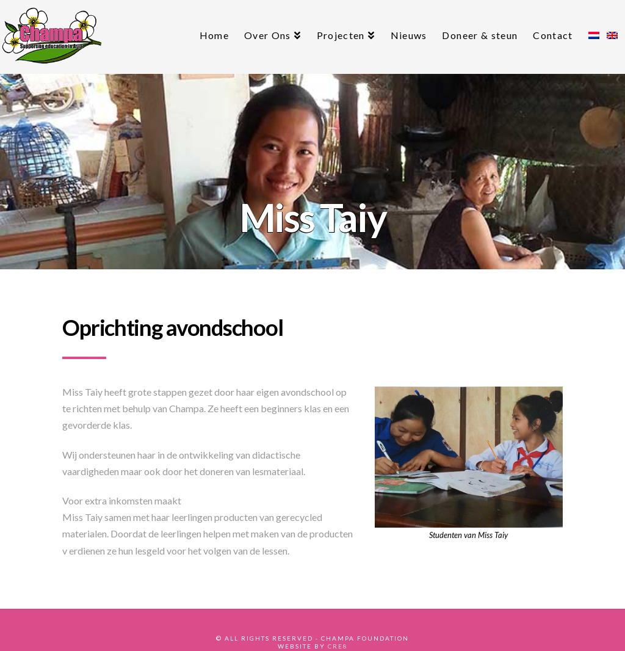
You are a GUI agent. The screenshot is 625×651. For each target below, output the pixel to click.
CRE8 (338, 646)
